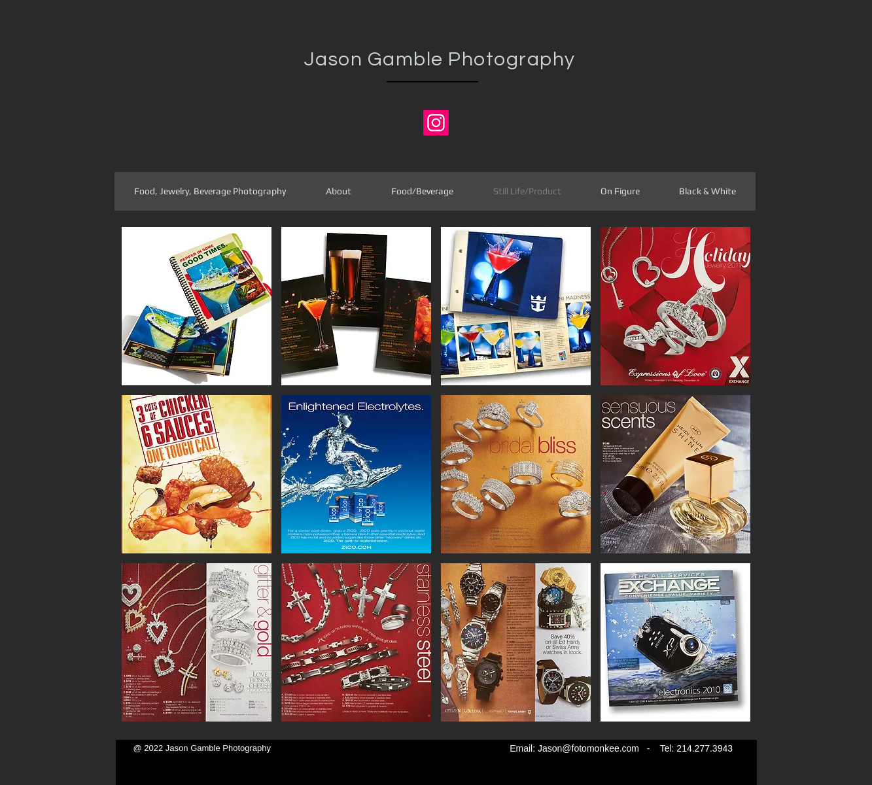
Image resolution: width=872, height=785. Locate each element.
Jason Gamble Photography (440, 59)
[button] (196, 306)
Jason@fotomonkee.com (588, 748)
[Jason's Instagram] (436, 122)
